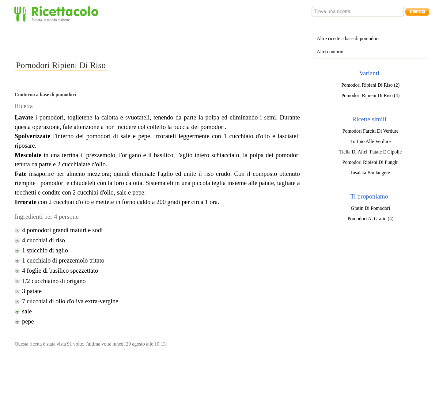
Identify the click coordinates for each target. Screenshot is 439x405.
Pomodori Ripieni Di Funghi (370, 162)
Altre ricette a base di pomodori (348, 38)
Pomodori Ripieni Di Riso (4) (370, 95)
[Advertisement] (126, 41)
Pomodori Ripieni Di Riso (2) (370, 85)
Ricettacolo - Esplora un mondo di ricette (57, 14)
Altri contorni (330, 51)
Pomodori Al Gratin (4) (370, 218)
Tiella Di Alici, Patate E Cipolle (370, 151)
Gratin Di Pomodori (370, 208)
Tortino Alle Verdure (370, 141)
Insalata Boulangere (370, 172)
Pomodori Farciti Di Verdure (370, 131)
